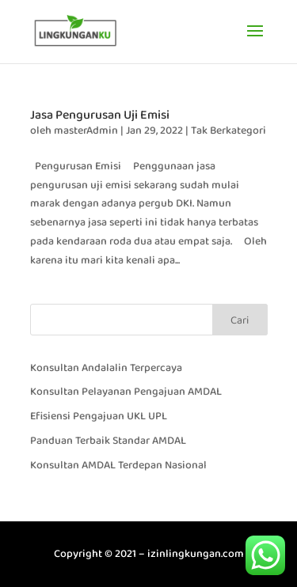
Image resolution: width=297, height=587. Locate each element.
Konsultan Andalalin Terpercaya (106, 368)
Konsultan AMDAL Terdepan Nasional (118, 465)
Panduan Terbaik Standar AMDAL (108, 440)
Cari (239, 320)
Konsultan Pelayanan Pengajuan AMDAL (126, 391)
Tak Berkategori (228, 130)
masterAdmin (86, 130)
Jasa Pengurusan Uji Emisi (99, 115)
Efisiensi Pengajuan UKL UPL (98, 416)
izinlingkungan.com (195, 553)
